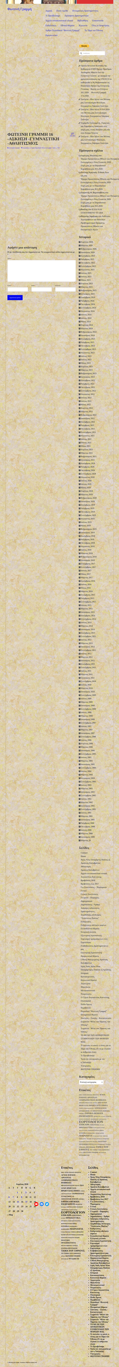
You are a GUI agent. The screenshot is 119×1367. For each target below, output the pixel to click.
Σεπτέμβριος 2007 (88, 723)
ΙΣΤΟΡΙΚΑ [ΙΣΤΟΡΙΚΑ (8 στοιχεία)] (83, 1133)
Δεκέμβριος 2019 (88, 505)
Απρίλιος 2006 (87, 743)
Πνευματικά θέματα (89, 1015)
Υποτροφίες (86, 1066)
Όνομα (9, 285)
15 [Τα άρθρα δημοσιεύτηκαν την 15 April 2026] (18, 1202)
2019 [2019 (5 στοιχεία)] (80, 1095)
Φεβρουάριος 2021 (89, 456)
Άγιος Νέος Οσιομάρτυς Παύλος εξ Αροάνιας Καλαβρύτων (100, 1179)
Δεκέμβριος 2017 (88, 564)
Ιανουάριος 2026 (88, 252)
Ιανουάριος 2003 (88, 792)
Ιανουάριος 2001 (88, 820)
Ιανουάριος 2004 (88, 778)
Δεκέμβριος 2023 (88, 339)
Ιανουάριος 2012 (88, 660)
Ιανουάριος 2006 (88, 750)
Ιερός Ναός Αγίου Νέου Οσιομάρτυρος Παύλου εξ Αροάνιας (100, 1267)
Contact (84, 853)
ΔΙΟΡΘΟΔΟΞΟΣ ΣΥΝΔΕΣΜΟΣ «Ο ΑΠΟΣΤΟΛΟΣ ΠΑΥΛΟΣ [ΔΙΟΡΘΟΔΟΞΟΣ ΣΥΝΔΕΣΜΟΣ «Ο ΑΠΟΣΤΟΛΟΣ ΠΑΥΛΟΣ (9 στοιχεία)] (72, 1196)
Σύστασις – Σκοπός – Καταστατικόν (96, 1018)
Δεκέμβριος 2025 (88, 256)
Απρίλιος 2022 (87, 408)
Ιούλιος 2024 (86, 315)
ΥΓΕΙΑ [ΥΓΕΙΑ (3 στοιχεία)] (81, 1152)
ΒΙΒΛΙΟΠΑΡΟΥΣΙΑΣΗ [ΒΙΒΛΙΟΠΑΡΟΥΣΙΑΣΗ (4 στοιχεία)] (86, 1103)
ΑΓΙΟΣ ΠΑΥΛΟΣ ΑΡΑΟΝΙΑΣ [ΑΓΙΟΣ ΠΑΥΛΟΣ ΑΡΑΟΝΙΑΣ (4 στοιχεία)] (90, 1095)
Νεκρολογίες (86, 994)
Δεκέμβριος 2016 (88, 581)
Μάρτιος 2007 (87, 730)
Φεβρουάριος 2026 (89, 249)
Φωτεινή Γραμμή (19, 9)
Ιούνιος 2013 (86, 640)
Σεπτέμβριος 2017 (88, 567)
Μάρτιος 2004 (87, 775)
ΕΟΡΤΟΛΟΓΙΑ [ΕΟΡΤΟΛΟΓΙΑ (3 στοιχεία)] (102, 1119)
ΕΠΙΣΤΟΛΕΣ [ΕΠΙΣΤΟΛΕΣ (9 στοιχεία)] (94, 1125)
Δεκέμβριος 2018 (88, 536)
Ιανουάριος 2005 (88, 764)
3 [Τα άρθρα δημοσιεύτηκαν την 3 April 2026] (25, 1192)
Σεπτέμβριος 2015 (88, 602)
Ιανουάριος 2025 (88, 294)
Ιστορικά (84, 973)
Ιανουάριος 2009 (88, 705)
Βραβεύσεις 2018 (88, 880)
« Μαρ (10, 1215)
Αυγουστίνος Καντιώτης (91, 877)
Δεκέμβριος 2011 (88, 664)
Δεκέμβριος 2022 (88, 380)
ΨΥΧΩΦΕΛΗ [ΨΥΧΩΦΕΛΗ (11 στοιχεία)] (84, 1155)
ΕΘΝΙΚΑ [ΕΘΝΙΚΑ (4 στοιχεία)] (81, 1113)
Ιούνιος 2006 (86, 740)
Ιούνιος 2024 (86, 318)
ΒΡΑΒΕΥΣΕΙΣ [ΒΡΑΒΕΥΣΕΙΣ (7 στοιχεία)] (84, 1105)
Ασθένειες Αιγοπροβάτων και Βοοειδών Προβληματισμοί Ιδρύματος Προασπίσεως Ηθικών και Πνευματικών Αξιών (95, 223)
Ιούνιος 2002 (86, 799)
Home (83, 856)
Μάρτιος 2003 (87, 788)
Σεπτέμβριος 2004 (88, 768)
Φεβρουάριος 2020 (89, 498)
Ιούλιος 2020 (86, 481)
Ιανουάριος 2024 (88, 335)
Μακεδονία (85, 987)
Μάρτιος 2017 (87, 577)
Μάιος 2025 (86, 280)
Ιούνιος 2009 (86, 699)
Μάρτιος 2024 (87, 328)
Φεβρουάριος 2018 (89, 557)
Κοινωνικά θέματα (89, 980)
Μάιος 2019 (86, 526)
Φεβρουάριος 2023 (89, 373)
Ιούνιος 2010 (86, 685)
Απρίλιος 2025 (87, 283)
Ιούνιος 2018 (86, 550)
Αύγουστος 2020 (88, 477)
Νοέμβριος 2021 (87, 425)
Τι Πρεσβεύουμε (88, 1055)
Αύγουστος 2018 (88, 546)
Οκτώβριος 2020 (88, 470)
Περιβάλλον (86, 1008)
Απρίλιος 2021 (87, 449)
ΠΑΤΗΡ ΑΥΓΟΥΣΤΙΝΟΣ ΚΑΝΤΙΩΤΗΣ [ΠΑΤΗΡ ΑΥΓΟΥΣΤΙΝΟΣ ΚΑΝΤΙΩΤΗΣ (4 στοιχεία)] (98, 1139)
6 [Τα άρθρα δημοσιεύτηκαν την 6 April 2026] (9, 1197)
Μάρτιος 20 (86, 840)
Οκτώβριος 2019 (88, 512)
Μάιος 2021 (86, 446)
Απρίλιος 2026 (87, 242)
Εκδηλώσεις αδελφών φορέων (93, 925)
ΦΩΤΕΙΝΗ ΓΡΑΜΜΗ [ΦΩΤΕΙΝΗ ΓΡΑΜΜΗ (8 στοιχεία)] (90, 1152)
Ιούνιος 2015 (86, 605)
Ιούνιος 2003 (86, 785)
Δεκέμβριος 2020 (88, 463)
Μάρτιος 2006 (87, 747)
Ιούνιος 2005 (86, 757)
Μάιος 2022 (86, 404)
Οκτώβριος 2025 (88, 263)
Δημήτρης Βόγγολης (89, 155)
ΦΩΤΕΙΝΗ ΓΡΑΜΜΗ (90, 1069)
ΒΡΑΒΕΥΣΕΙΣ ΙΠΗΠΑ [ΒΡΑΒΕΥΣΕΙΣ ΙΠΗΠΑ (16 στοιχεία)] (98, 1105)
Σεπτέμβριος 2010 (88, 681)
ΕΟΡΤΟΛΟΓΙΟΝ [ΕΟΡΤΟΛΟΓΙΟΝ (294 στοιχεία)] (91, 1122)
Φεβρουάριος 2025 (89, 290)
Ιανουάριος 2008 (88, 719)
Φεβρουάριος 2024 (89, 332)
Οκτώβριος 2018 (88, 543)
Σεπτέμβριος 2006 (88, 737)
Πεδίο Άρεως (86, 1004)
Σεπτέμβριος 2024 (88, 308)
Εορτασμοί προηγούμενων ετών (94, 939)
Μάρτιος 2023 (87, 370)
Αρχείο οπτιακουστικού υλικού (94, 873)
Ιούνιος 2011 (86, 671)
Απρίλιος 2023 (87, 366)
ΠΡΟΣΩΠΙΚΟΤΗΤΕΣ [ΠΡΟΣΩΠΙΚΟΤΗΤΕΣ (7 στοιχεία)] (86, 1144)
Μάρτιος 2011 (87, 674)
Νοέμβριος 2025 (87, 259)
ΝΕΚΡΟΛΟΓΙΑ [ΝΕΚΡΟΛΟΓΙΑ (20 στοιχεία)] (85, 1136)
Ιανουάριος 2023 (88, 377)
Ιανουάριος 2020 (88, 501)
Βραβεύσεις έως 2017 (90, 884)
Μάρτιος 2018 (87, 553)
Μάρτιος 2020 (87, 494)
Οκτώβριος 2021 (88, 429)
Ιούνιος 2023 (86, 360)
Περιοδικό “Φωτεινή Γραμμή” (94, 1011)
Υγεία (54, 148)
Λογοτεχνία (85, 983)
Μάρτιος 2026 (87, 245)
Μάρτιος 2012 (87, 657)
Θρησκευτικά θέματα (90, 956)
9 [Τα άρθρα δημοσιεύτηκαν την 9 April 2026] (21, 1197)
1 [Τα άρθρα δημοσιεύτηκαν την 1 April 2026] (17, 1192)
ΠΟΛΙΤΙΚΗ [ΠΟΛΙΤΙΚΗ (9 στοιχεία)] (102, 1141)
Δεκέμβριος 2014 (88, 615)
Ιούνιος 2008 (86, 712)
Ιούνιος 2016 (86, 584)
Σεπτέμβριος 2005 (88, 754)
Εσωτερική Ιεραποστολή (91, 953)
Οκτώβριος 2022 (88, 387)
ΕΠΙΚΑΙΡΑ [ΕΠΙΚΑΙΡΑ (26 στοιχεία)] (84, 1124)
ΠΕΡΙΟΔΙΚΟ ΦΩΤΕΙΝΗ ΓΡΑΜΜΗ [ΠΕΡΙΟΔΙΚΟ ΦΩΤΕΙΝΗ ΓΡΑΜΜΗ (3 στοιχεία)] (88, 1141)
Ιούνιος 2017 (86, 571)
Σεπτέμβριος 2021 (88, 432)
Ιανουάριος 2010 (88, 692)
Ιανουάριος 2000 (88, 837)
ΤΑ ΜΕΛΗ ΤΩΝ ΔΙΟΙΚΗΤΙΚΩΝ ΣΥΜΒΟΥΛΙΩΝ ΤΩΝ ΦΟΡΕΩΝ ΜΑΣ (95, 1038)
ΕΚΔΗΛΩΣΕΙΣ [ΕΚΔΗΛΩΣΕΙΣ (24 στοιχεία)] (86, 1116)
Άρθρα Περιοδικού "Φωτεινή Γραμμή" (41, 148)
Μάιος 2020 (86, 488)
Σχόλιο (9, 258)
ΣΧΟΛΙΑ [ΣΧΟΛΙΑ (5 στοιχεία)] (108, 1144)
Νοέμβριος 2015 (87, 598)
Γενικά (84, 891)
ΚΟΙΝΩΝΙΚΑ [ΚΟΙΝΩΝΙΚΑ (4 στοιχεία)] (91, 1133)
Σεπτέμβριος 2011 (88, 667)
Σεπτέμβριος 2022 (88, 391)
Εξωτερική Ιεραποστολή (91, 935)
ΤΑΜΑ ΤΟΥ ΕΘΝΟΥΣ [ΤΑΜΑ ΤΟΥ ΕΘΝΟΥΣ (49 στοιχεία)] (73, 1250)
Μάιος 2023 (86, 363)
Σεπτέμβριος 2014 (88, 619)
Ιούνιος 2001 (86, 813)
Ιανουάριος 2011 (88, 678)
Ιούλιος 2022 (86, 398)
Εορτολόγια (86, 942)
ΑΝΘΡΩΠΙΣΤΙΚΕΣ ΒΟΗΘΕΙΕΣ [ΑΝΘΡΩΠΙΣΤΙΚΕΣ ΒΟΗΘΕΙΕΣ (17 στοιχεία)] (92, 1100)
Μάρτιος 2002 (87, 802)
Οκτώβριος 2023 (88, 346)
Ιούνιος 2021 (86, 443)
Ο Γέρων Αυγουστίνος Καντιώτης (95, 997)
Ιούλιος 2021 (86, 439)
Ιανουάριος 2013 (88, 647)
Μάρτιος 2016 (87, 591)
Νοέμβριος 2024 (87, 301)
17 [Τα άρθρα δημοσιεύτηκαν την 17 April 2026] (26, 1202)
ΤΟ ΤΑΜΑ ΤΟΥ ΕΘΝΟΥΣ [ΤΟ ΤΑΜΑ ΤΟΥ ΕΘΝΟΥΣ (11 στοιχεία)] (99, 1150)
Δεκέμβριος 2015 (88, 595)
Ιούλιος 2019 (86, 522)
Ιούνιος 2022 (86, 401)
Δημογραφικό (86, 901)
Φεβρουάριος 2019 (89, 529)
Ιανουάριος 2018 (88, 560)
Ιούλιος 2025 (86, 273)
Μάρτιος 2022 (87, 411)
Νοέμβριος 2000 (87, 823)
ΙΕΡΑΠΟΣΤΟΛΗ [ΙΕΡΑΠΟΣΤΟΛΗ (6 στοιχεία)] (93, 1130)
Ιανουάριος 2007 (88, 733)
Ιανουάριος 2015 (88, 612)
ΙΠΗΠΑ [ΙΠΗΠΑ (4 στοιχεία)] (101, 1130)
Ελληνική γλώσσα (88, 932)
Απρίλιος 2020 (87, 491)
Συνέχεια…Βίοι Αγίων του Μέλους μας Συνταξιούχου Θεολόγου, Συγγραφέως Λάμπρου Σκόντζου (95, 102)
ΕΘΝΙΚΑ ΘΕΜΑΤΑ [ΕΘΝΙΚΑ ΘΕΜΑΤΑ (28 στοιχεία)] (94, 1113)
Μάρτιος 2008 (87, 716)
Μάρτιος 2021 (87, 453)
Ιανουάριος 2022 (88, 418)
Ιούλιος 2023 (86, 356)
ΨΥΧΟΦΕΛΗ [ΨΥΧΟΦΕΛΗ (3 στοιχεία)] (102, 1152)
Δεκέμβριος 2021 (88, 422)
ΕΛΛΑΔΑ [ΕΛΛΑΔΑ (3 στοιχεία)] (103, 1116)
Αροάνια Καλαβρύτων (90, 870)
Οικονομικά (86, 1001)
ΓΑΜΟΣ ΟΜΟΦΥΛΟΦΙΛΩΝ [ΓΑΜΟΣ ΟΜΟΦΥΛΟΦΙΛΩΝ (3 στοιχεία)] (86, 1108)
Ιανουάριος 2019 (88, 532)
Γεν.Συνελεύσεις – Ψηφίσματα (94, 887)
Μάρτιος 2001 (87, 816)
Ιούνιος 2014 (86, 622)
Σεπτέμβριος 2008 (88, 709)
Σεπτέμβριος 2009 (88, 695)
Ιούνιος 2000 (86, 830)
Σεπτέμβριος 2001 (88, 809)
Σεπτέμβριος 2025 (88, 266)
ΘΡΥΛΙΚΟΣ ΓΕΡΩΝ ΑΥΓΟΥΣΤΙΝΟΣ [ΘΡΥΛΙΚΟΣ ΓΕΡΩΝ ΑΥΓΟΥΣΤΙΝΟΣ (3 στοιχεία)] (71, 1220)
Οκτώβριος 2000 (88, 826)
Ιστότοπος (57, 285)
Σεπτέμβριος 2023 (88, 349)
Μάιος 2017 (86, 574)
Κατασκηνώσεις (88, 977)
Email (33, 285)
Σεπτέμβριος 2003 (88, 782)
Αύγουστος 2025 (88, 270)
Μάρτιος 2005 (87, 761)
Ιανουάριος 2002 (88, 806)
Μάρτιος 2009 (87, 702)
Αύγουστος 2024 (88, 311)
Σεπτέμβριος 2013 (88, 636)
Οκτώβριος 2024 (88, 304)
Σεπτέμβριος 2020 (88, 474)
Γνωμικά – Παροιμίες (90, 898)
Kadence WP (34, 1362)
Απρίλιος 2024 (87, 325)
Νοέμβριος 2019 (87, 508)
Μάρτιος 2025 (87, 287)
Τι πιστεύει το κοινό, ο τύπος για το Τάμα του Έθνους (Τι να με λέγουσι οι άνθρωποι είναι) (96, 1048)
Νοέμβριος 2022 (87, 384)
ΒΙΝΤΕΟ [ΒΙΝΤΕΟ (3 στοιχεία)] (95, 1102)
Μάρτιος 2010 (87, 688)
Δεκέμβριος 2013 (88, 633)
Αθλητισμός (86, 866)
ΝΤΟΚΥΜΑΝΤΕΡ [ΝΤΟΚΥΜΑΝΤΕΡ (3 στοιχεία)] (97, 1136)
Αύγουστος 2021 (88, 436)
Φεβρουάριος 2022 (89, 415)
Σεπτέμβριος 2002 (88, 795)
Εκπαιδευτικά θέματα (90, 928)
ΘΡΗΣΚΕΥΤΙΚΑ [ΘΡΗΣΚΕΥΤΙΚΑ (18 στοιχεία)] (86, 1127)
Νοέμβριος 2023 (87, 342)
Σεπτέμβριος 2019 (88, 515)
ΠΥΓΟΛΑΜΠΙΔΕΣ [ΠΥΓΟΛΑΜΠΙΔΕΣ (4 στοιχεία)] (99, 1144)
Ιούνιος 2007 (86, 726)
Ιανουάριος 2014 (88, 629)
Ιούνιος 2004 (86, 771)
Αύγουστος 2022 (88, 394)
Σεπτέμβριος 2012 (88, 650)
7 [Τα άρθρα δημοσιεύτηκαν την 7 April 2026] (13, 1197)
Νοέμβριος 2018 (87, 539)
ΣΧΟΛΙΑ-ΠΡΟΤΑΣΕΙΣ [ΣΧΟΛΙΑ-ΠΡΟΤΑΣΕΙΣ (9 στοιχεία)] (87, 1147)
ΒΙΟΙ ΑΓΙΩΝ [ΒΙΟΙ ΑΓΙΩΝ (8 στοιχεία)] (102, 1103)
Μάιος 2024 (86, 321)
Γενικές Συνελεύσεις (89, 894)
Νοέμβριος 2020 (87, 467)
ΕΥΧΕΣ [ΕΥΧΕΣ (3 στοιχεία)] (102, 1125)
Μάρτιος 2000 (87, 833)
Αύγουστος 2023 (88, 353)
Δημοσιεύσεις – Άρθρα (90, 904)
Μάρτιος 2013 (87, 643)
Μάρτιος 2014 (87, 626)
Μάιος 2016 (86, 588)
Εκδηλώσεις (86, 922)
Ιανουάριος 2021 (88, 460)
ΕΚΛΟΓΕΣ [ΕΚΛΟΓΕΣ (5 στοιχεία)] (97, 1116)
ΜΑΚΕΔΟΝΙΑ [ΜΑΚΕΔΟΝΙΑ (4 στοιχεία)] (100, 1133)
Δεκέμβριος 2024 (88, 297)
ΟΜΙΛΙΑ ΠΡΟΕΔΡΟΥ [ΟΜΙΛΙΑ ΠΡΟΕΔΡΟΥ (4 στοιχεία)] (77, 1232)
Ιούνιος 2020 (86, 484)
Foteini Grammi (15, 148)
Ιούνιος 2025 (86, 276)
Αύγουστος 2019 (88, 519)
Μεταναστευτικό (88, 990)
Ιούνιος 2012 (86, 654)
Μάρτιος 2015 (87, 609)
